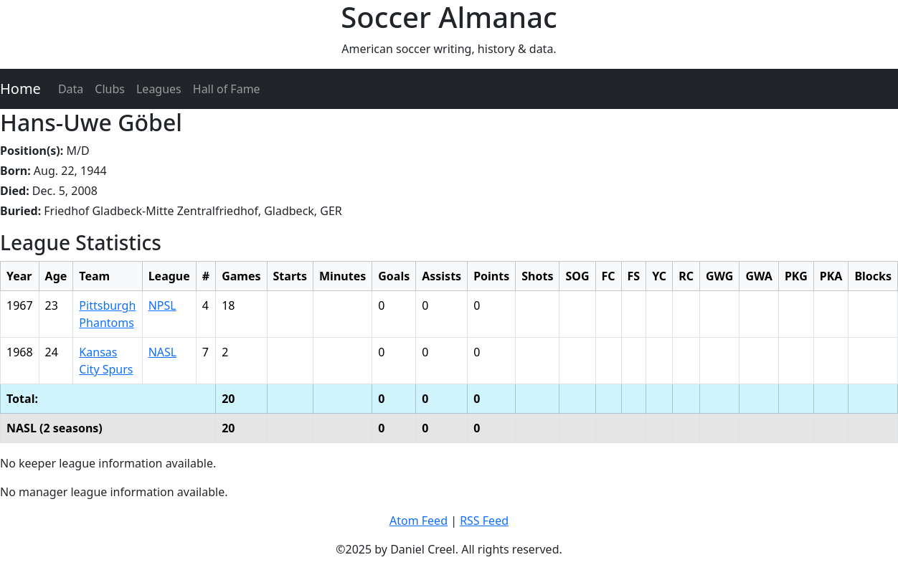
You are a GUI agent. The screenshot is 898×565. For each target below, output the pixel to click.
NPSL (162, 305)
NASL (162, 352)
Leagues (158, 89)
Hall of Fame (226, 89)
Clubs (110, 89)
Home (20, 88)
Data (70, 89)
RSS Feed (484, 520)
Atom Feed (418, 520)
